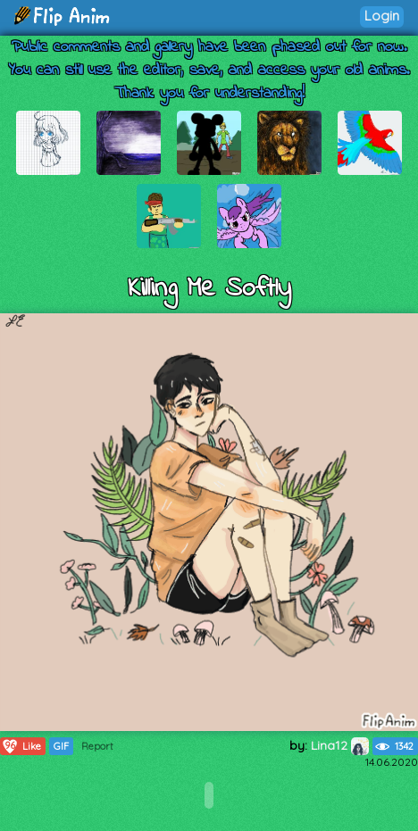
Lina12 (340, 745)
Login (381, 15)
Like (21, 746)
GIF (61, 746)
